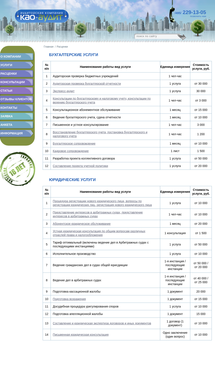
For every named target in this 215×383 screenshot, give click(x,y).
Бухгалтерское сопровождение (74, 143)
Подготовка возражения (69, 299)
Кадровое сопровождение (71, 151)
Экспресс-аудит (64, 91)
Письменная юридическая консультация (81, 334)
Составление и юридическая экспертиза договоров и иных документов (102, 323)
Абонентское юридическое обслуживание (82, 223)
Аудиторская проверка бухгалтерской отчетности (87, 83)
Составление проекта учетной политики (80, 166)
